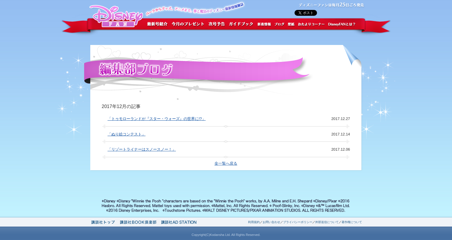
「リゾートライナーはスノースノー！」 (142, 149)
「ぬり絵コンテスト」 (127, 134)
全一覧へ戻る (225, 163)
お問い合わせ (271, 222)
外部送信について (327, 222)
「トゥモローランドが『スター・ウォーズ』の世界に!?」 (157, 118)
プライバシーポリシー (297, 222)
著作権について (352, 222)
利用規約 (254, 222)
